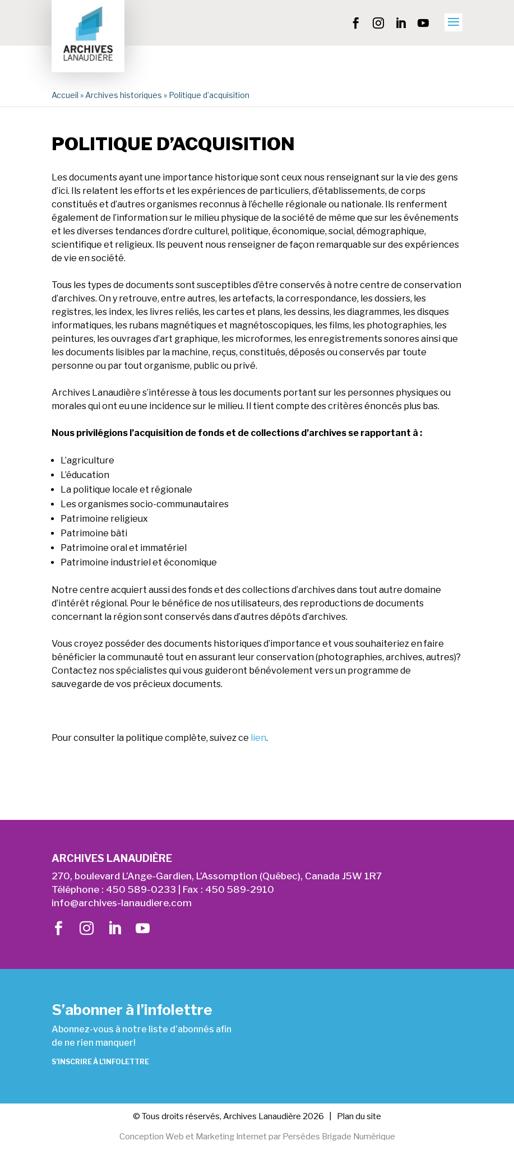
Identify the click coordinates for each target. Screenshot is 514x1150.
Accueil (65, 95)
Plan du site (359, 1116)
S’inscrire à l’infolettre (100, 1062)
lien (258, 737)
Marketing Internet (230, 1137)
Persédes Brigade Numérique (340, 1137)
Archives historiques (123, 95)
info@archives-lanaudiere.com (122, 902)
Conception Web (150, 1137)
